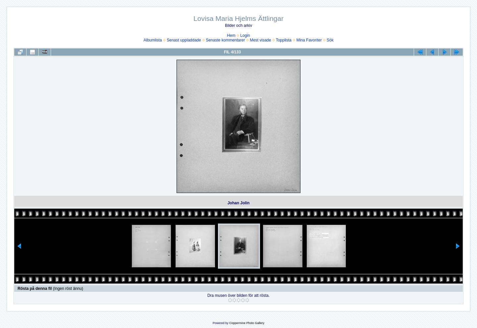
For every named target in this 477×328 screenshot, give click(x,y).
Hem (231, 35)
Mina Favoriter (309, 40)
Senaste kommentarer (225, 40)
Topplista (284, 40)
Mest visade (260, 40)
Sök (330, 40)
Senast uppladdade (184, 40)
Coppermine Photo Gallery (246, 323)
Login (245, 35)
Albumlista (152, 40)
